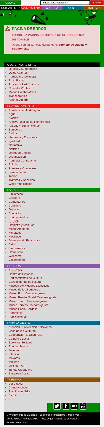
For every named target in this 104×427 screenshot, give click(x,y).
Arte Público (16, 270)
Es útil (13, 395)
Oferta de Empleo (20, 152)
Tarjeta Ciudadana (20, 369)
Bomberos (15, 129)
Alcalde (13, 118)
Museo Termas (28, 305)
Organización (17, 156)
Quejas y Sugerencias (23, 68)
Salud (12, 244)
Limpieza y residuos (21, 225)
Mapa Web (73, 414)
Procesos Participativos (24, 84)
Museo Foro (27, 293)
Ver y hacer (16, 383)
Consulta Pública (19, 88)
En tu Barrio (16, 80)
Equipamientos (18, 217)
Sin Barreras (17, 248)
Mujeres (14, 361)
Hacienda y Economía (23, 137)
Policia (13, 164)
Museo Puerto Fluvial (32, 297)
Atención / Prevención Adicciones (30, 327)
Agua (12, 114)
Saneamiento (17, 172)
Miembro (30, 418)
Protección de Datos (17, 422)
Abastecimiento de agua (24, 110)
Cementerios (17, 201)
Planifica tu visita (19, 391)
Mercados (15, 232)
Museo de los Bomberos (24, 289)
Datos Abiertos (18, 72)
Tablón (13, 176)
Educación (15, 213)
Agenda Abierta (19, 99)
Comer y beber (18, 387)
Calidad (14, 133)
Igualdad (14, 141)
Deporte (14, 209)
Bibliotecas (16, 194)
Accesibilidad (13, 418)
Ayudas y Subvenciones (24, 125)
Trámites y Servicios (22, 180)
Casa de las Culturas (22, 330)
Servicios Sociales (20, 342)
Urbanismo (16, 252)
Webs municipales (20, 183)
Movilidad (15, 236)
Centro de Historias (21, 274)
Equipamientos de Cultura (25, 277)
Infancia (14, 354)
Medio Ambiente (19, 228)
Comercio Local (19, 338)
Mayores (14, 358)
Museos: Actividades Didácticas (29, 285)
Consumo (15, 205)
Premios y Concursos (22, 168)
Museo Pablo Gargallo (23, 309)
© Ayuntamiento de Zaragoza (22, 414)
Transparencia (18, 96)
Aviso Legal (47, 418)
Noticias (14, 149)
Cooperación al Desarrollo (25, 334)
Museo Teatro (28, 301)
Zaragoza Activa (19, 373)
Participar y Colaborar (23, 76)
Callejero (14, 197)
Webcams (15, 256)
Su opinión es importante (52, 414)
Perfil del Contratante (22, 160)
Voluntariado (17, 259)
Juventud (15, 350)
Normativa (15, 145)
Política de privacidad (67, 418)
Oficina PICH (17, 365)
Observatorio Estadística (24, 240)
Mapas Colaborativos (22, 92)
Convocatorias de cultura (25, 281)
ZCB (11, 399)
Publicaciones (18, 316)
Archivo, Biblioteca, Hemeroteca (29, 121)
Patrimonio (15, 312)
